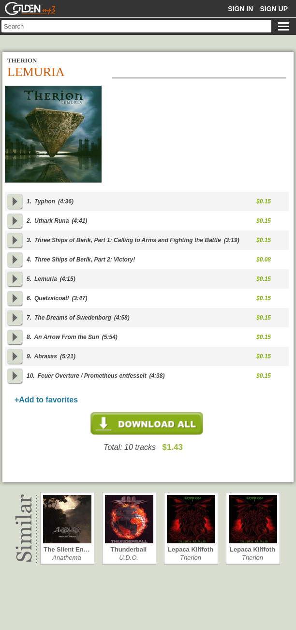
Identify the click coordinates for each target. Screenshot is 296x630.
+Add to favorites (46, 400)
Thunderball (129, 549)
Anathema (66, 557)
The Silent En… (66, 549)
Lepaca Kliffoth (190, 549)
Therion (190, 557)
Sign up (274, 9)
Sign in (240, 9)
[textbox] (136, 26)
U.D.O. (128, 557)
